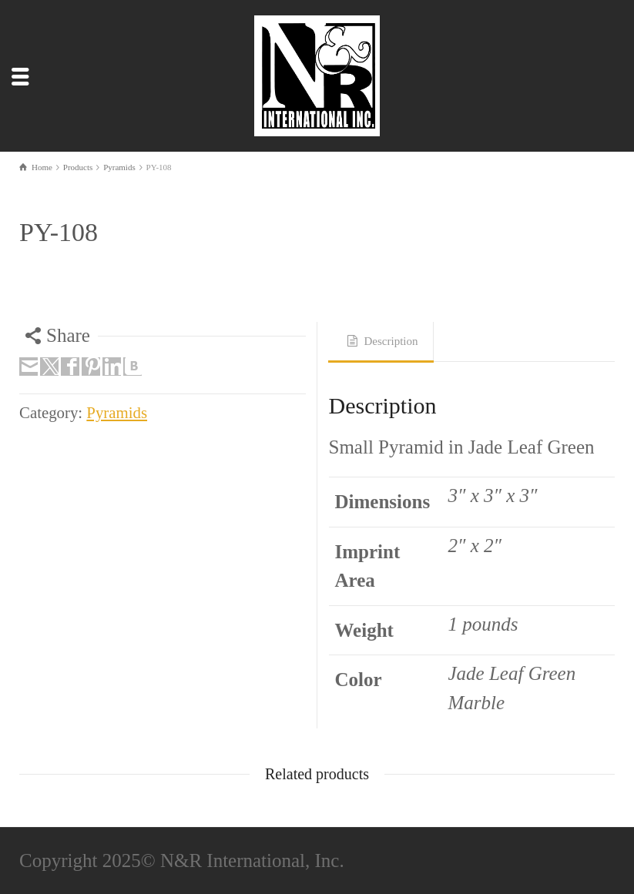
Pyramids (116, 412)
